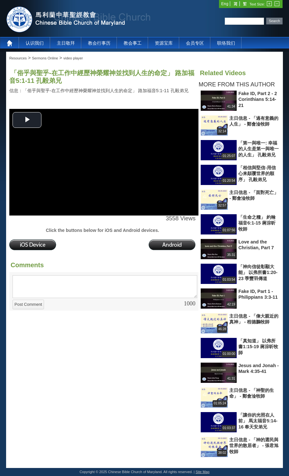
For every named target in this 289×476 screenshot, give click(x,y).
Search (274, 21)
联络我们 (226, 43)
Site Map (202, 472)
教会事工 (133, 43)
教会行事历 (99, 43)
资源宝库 (164, 43)
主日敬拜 (66, 43)
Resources (18, 58)
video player (73, 58)
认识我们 (35, 43)
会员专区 (195, 43)
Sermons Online (45, 58)
